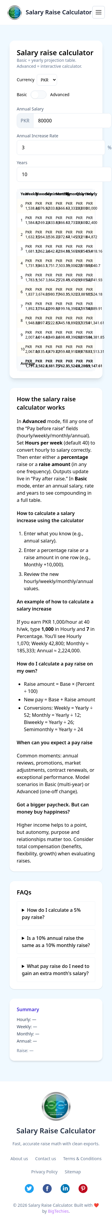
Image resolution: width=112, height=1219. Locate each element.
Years (22, 162)
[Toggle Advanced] (38, 94)
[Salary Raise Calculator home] (49, 12)
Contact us (45, 1158)
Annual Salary (30, 109)
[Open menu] (98, 12)
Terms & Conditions (82, 1158)
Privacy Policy (44, 1172)
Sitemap (73, 1172)
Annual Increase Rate (37, 136)
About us (19, 1158)
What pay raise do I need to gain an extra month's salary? (55, 970)
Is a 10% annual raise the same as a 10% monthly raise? (56, 942)
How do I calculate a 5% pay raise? (51, 913)
